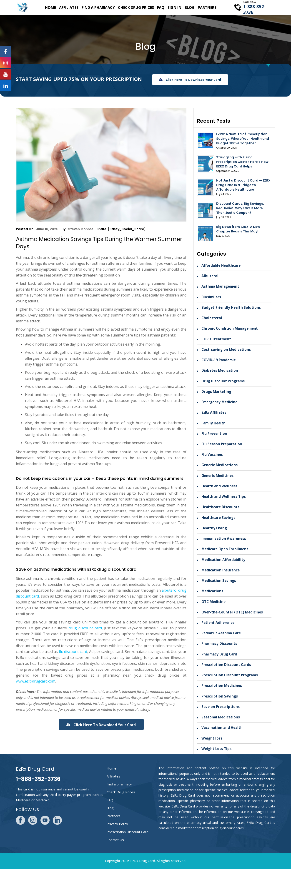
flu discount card (73, 651)
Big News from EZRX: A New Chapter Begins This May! (238, 229)
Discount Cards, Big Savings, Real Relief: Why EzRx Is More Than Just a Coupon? (240, 208)
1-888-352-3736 (254, 9)
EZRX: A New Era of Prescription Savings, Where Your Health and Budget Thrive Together (242, 138)
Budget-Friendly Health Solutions (231, 308)
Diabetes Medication (220, 372)
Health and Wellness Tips (224, 500)
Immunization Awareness (224, 543)
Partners (207, 7)
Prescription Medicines (222, 692)
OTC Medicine (214, 607)
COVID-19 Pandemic (219, 361)
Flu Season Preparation (222, 447)
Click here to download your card (190, 79)
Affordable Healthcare (221, 265)
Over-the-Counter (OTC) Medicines (233, 617)
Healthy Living (214, 532)
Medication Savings (219, 585)
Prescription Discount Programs (230, 682)
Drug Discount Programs (223, 383)
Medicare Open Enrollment (225, 553)
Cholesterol (212, 318)
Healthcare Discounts (221, 511)
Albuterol (210, 276)
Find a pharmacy (98, 7)
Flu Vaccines (212, 457)
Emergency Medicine (220, 404)
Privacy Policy (117, 832)
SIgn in (174, 7)
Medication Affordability (223, 564)
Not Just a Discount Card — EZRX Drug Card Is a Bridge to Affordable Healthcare (243, 185)
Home (50, 7)
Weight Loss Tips (216, 756)
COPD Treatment (217, 340)
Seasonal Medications (221, 724)
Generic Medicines (218, 479)
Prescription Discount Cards (226, 671)
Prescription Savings (220, 703)
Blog (190, 7)
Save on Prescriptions (221, 714)
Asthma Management (221, 286)
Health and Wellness (220, 489)
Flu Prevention (214, 436)
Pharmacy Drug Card (220, 660)
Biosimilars (211, 297)
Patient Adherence (218, 628)
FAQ (160, 7)
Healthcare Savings (219, 521)
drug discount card (85, 627)
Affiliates (68, 7)
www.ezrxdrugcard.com (35, 681)
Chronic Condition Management (230, 329)
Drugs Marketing (217, 393)
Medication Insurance (221, 575)
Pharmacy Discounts (219, 650)
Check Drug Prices (136, 7)
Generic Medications (220, 468)
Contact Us (115, 848)
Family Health (214, 425)
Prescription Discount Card (127, 840)
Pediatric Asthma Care (222, 639)
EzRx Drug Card (142, 869)
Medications (212, 596)
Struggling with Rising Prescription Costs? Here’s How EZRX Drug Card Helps (242, 162)
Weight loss (212, 746)
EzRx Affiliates (214, 415)
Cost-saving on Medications (226, 351)
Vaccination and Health (222, 735)
